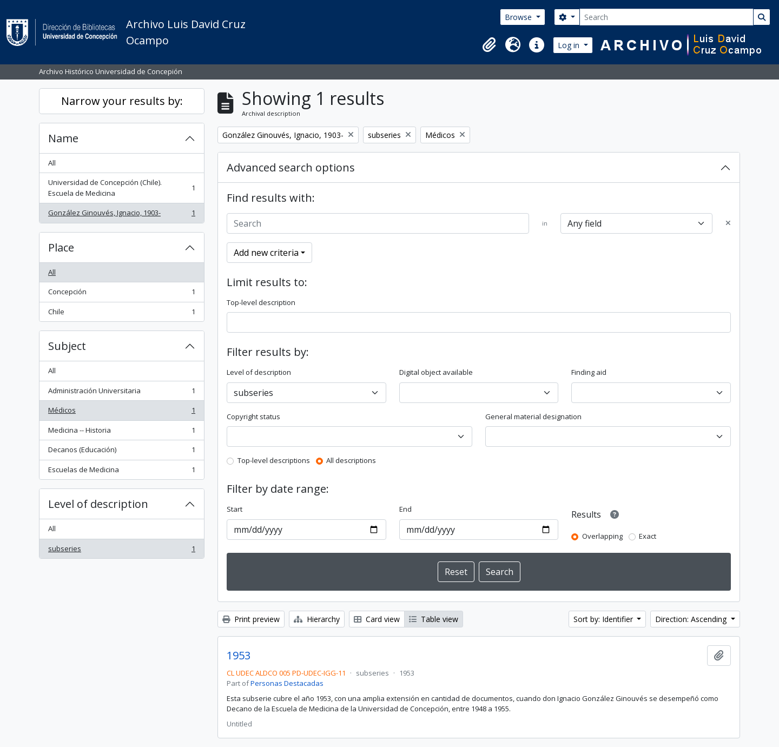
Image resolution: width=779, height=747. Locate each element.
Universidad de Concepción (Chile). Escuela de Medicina (121, 187)
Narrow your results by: (122, 101)
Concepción (121, 294)
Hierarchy (317, 619)
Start (234, 509)
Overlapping (602, 536)
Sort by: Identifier (604, 619)
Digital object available (436, 372)
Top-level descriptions (273, 460)
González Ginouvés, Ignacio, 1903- (121, 215)
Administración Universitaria (121, 393)
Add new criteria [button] (266, 253)
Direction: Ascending (692, 619)
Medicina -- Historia (121, 432)
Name (63, 138)
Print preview (251, 619)
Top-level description (261, 302)
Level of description (98, 504)
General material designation (533, 416)
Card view (377, 619)
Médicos (121, 412)
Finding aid (588, 372)
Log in (570, 45)
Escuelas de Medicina (121, 472)
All (52, 163)
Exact (647, 536)
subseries (121, 551)
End (405, 509)
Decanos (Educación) (121, 452)
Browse (519, 17)
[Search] (666, 17)
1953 (238, 655)
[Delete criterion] (728, 223)
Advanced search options (291, 167)
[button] (489, 45)
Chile (121, 314)
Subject (67, 346)
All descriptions (351, 460)
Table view (433, 619)
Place (61, 247)
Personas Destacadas (287, 683)
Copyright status (253, 416)
